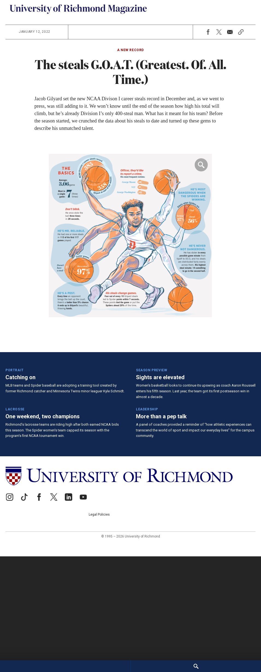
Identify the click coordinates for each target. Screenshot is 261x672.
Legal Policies (245, 603)
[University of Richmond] (78, 607)
